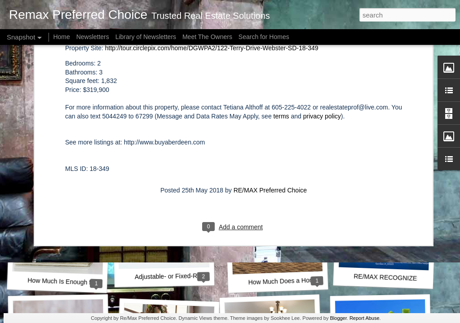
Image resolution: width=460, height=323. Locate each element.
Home (61, 36)
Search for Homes (264, 36)
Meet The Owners (207, 36)
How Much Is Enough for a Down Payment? (88, 282)
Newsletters (92, 36)
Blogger (338, 318)
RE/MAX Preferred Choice (270, 86)
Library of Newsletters (145, 36)
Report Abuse (364, 318)
